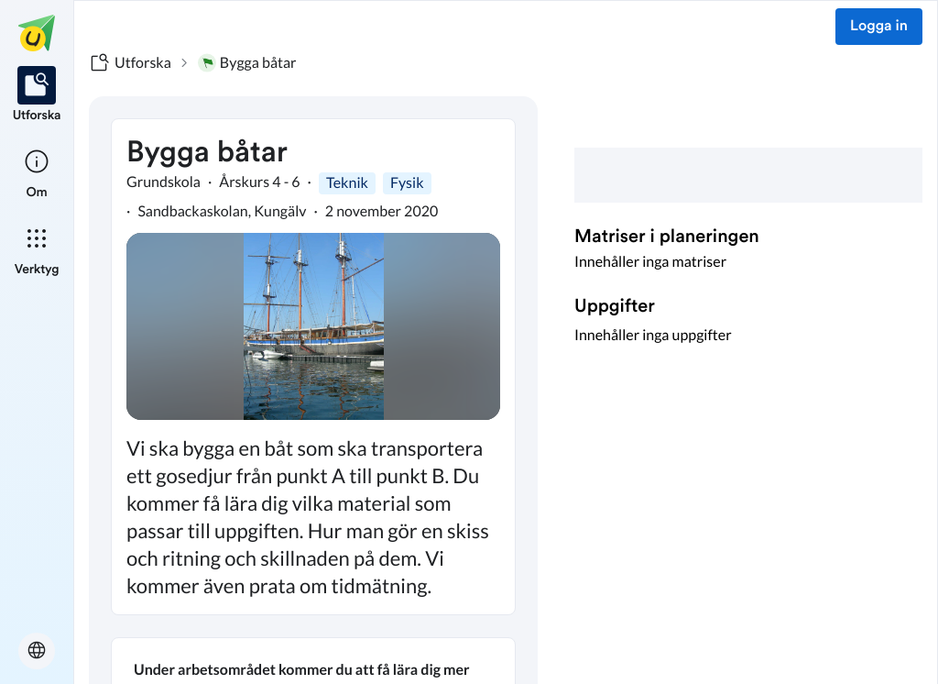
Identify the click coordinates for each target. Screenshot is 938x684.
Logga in (879, 26)
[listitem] (37, 95)
